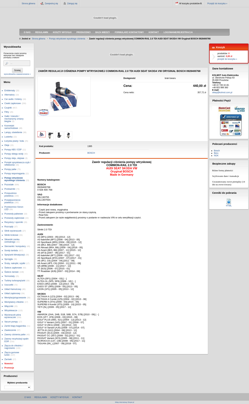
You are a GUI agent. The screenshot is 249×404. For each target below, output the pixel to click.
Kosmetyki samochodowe (11, 126)
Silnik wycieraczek (12, 231)
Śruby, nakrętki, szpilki (14, 263)
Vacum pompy (11, 321)
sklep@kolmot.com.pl (222, 92)
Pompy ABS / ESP (13, 149)
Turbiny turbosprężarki (14, 280)
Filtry (6, 112)
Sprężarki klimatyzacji (14, 255)
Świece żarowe (11, 272)
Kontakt (77, 397)
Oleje (6, 145)
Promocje (9, 368)
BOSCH (91, 153)
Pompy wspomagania (14, 173)
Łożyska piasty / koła (14, 141)
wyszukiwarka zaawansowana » (17, 74)
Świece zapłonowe (13, 268)
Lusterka (8, 137)
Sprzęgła (8, 259)
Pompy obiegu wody (13, 154)
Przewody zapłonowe (14, 218)
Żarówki (8, 359)
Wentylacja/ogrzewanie (15, 297)
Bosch (217, 150)
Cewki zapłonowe (12, 103)
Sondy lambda (11, 250)
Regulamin (40, 397)
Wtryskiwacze (10, 310)
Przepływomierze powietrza (12, 201)
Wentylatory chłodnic (14, 302)
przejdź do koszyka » (227, 59)
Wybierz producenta (17, 382)
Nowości (8, 363)
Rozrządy (8, 226)
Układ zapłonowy (12, 293)
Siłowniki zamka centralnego (11, 240)
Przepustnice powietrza (10, 194)
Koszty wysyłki (59, 397)
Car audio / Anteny (13, 99)
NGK (216, 155)
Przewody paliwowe (13, 214)
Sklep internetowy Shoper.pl (124, 402)
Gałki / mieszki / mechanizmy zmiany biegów (14, 119)
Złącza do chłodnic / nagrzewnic (13, 346)
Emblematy (9, 90)
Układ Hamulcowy (12, 289)
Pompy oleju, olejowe (14, 158)
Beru (216, 153)
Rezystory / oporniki (13, 222)
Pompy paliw (10, 169)
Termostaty (9, 276)
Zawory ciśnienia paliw (14, 334)
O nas (27, 397)
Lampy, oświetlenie (13, 132)
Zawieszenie (10, 330)
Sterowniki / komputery (15, 246)
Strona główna (28, 3)
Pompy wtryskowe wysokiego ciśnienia (14, 179)
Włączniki (8, 306)
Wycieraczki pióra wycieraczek (12, 316)
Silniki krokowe (11, 235)
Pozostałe (9, 184)
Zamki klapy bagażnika (15, 326)
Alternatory (9, 95)
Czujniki (8, 108)
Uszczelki (8, 285)
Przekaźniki (9, 189)
